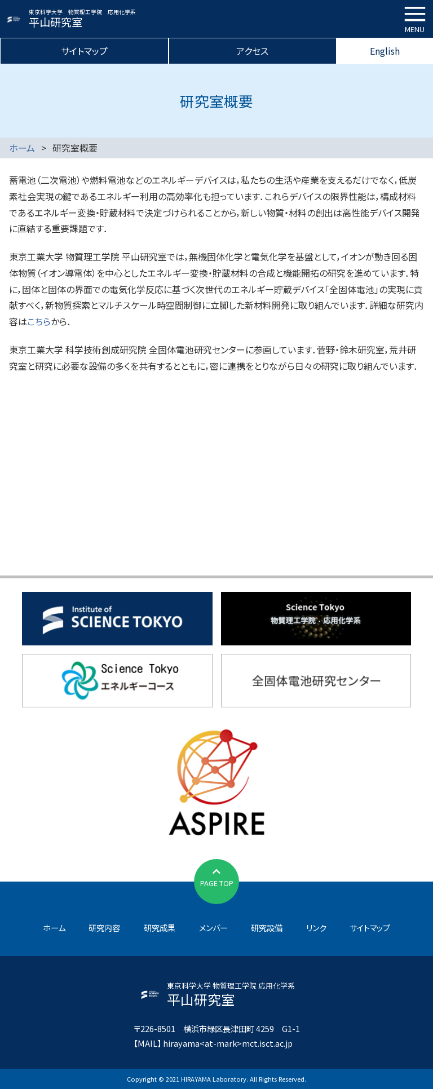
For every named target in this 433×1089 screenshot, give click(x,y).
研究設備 (266, 927)
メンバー (213, 927)
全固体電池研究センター (316, 680)
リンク (316, 927)
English (385, 50)
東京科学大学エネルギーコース (117, 680)
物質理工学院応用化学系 (316, 618)
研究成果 (159, 927)
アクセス (252, 50)
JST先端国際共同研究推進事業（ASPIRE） (217, 780)
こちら (39, 321)
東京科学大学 (117, 618)
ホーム (22, 147)
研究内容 (104, 927)
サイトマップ (84, 50)
